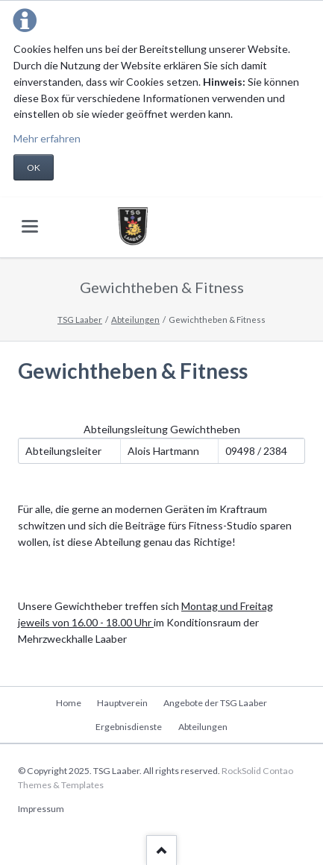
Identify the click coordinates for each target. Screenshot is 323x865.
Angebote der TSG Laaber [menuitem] (215, 702)
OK (33, 167)
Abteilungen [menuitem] (203, 726)
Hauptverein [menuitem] (122, 702)
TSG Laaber (79, 319)
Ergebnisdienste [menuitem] (128, 726)
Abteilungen (135, 319)
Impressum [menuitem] (41, 808)
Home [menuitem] (68, 702)
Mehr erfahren (47, 138)
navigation (29, 226)
